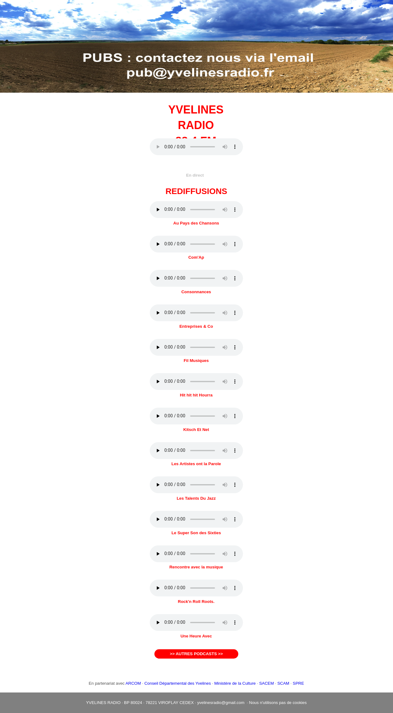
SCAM (283, 683)
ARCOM (133, 683)
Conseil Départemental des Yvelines (177, 683)
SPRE (298, 683)
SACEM (266, 683)
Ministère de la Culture (235, 683)
